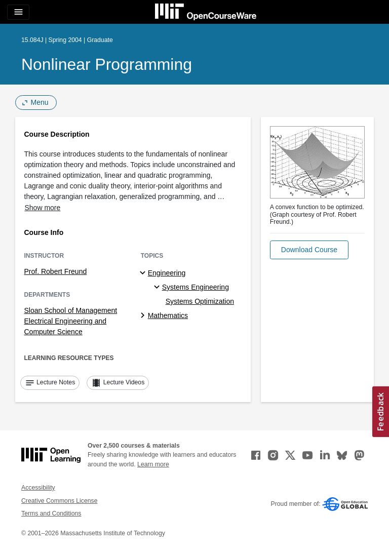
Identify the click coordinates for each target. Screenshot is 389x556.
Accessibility (38, 487)
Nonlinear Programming (106, 64)
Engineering (167, 273)
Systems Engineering (195, 287)
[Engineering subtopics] (144, 273)
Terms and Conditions (51, 513)
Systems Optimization (200, 301)
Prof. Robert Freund (55, 271)
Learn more (153, 464)
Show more (43, 208)
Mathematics (168, 315)
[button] (309, 250)
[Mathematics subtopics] (144, 316)
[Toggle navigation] (18, 12)
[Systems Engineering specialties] (158, 287)
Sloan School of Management (71, 310)
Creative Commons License (59, 500)
